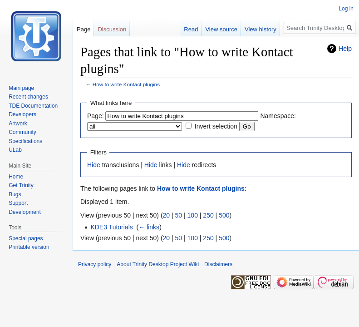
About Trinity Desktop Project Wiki (158, 264)
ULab (15, 150)
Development (25, 212)
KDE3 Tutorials (111, 227)
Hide (93, 164)
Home (16, 176)
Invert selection (216, 126)
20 (166, 215)
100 (192, 215)
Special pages (26, 238)
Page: (95, 115)
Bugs (15, 194)
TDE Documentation (33, 106)
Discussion (112, 29)
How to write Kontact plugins (126, 84)
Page (83, 29)
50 (178, 215)
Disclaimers (218, 264)
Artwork (18, 123)
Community (22, 132)
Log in (346, 8)
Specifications (25, 141)
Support (18, 203)
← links (148, 227)
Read (191, 29)
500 (224, 215)
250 (208, 215)
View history (260, 29)
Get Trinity (21, 185)
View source (221, 29)
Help (345, 48)
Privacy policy (94, 264)
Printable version (29, 247)
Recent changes (28, 97)
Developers (22, 114)
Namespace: (278, 115)
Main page (21, 88)
